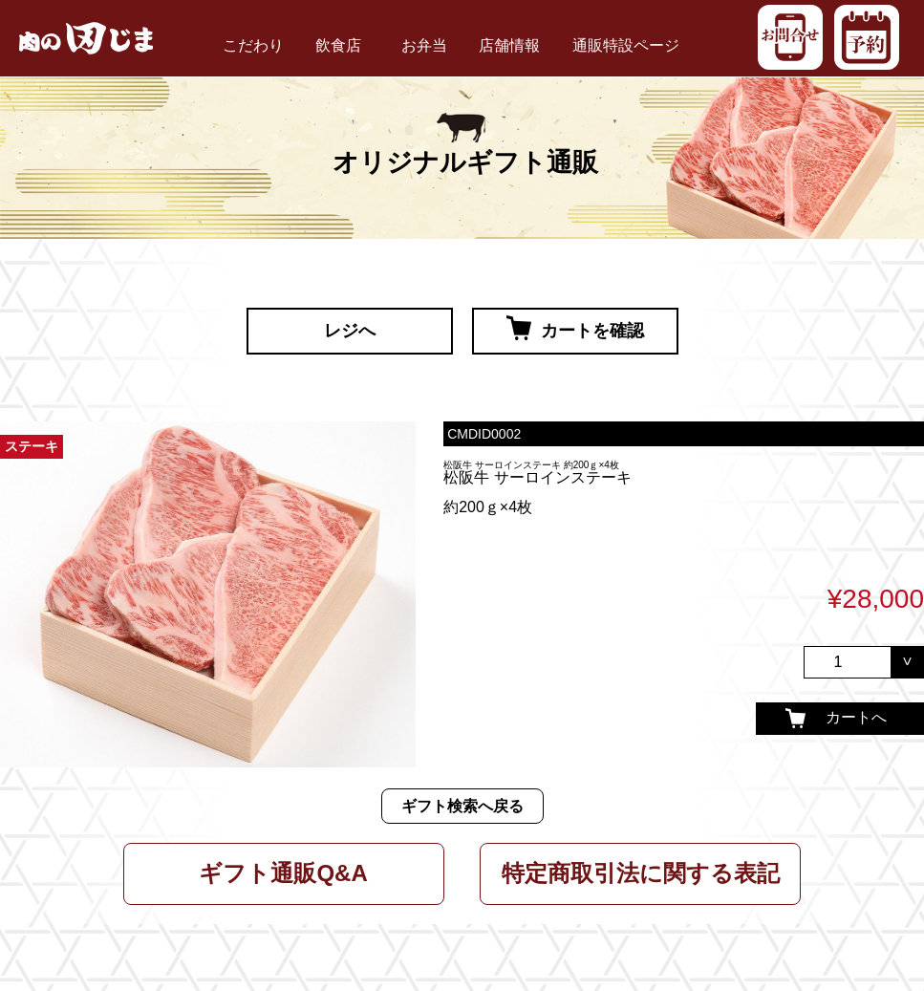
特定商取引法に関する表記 (641, 873)
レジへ (350, 330)
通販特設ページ (625, 45)
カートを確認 (575, 327)
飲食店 (338, 45)
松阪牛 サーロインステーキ (537, 477)
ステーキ (31, 447)
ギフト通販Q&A (283, 873)
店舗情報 (509, 45)
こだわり (253, 45)
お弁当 (424, 45)
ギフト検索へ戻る (462, 806)
